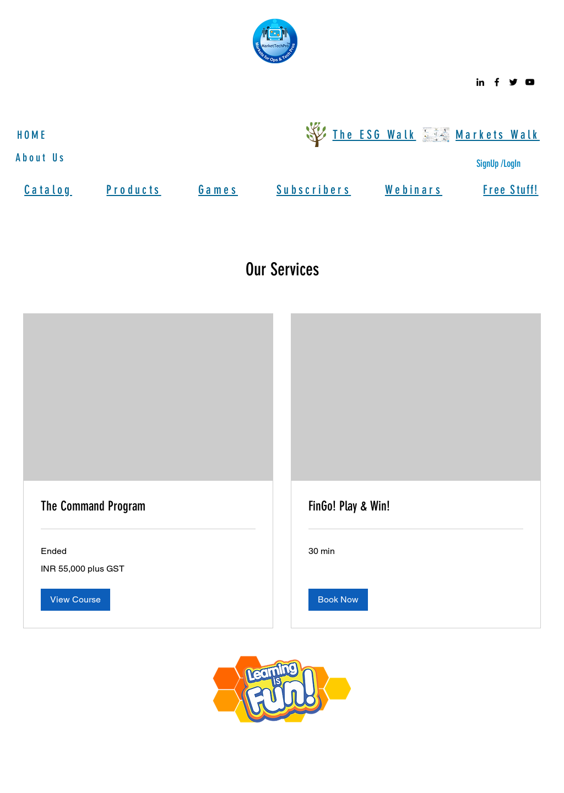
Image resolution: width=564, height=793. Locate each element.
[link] (148, 506)
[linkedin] (480, 82)
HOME (32, 135)
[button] (75, 600)
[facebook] (496, 82)
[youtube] (529, 82)
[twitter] (513, 82)
